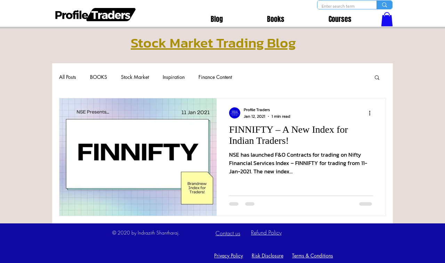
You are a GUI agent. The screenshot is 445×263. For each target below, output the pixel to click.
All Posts (67, 77)
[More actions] (372, 113)
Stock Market (135, 77)
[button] (387, 19)
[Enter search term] (342, 6)
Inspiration (174, 77)
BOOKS (98, 77)
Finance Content (215, 77)
